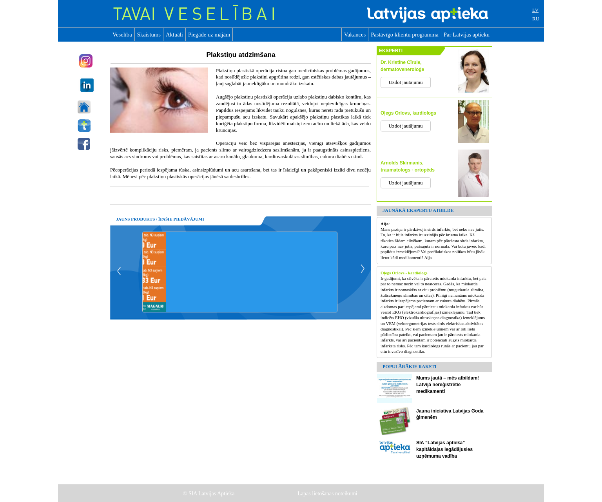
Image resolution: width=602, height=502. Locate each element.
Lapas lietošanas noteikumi (328, 494)
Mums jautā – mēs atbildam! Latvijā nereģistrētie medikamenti (447, 384)
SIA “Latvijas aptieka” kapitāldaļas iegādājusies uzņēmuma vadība (444, 449)
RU (535, 19)
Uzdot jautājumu (405, 82)
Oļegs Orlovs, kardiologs (408, 113)
